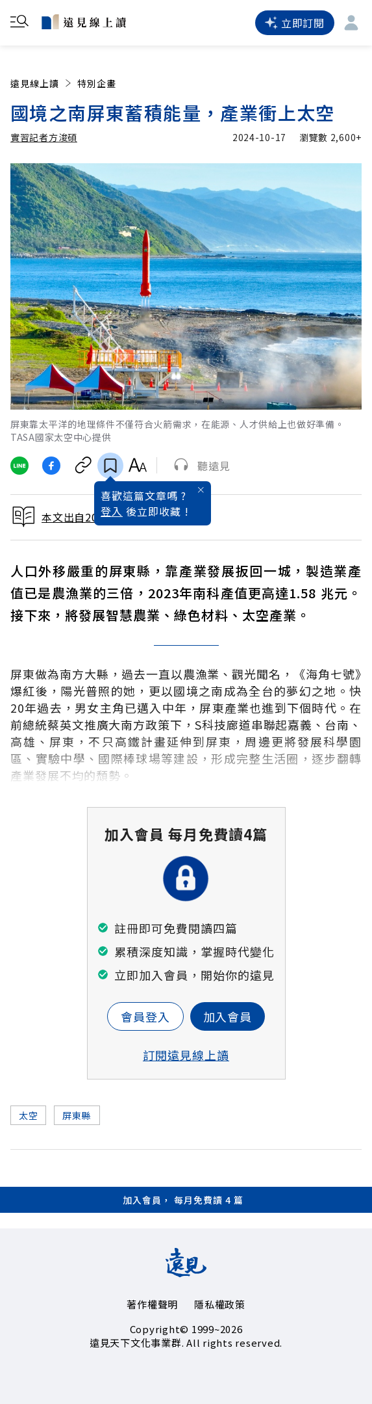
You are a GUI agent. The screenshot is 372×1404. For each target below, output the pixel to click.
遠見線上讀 (41, 83)
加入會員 (228, 1016)
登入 (112, 511)
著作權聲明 (152, 1304)
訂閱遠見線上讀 (186, 1054)
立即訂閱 (295, 23)
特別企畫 (96, 83)
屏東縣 (76, 1115)
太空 (28, 1115)
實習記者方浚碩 (43, 137)
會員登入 (145, 1016)
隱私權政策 (219, 1304)
